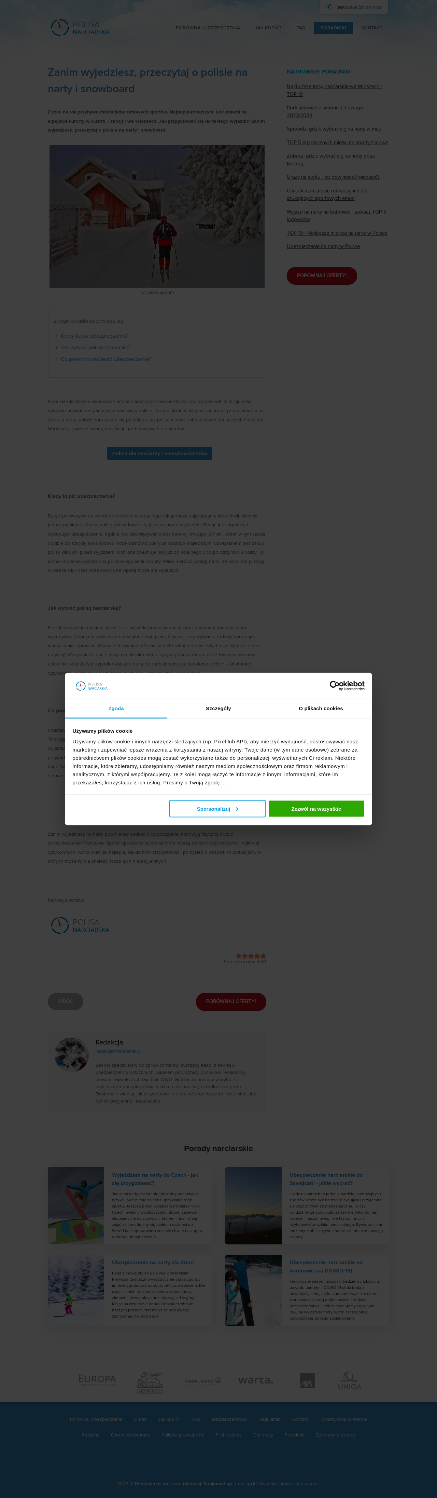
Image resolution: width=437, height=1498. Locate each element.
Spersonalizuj (218, 808)
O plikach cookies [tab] (321, 708)
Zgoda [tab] (116, 708)
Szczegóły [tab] (218, 708)
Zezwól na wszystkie (316, 808)
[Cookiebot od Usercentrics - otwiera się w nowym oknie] (335, 686)
